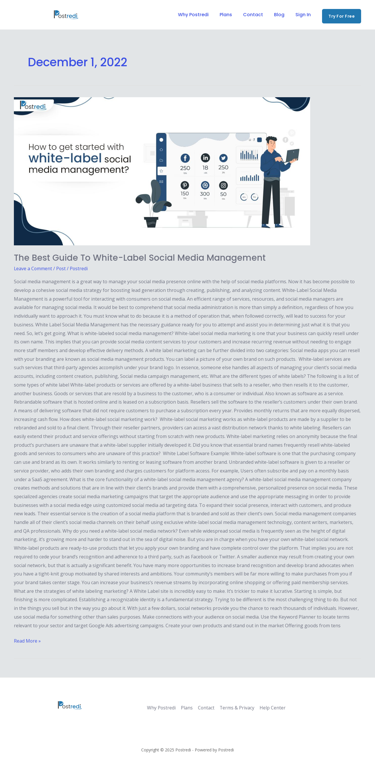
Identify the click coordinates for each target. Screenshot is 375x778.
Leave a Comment (33, 268)
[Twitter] (30, 15)
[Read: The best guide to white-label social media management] (187, 171)
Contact (257, 14)
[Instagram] (44, 15)
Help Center (271, 708)
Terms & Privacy (235, 708)
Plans (232, 14)
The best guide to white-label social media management (140, 258)
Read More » (27, 640)
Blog (282, 14)
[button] (341, 16)
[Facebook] (16, 15)
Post (62, 268)
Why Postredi (201, 14)
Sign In (304, 14)
